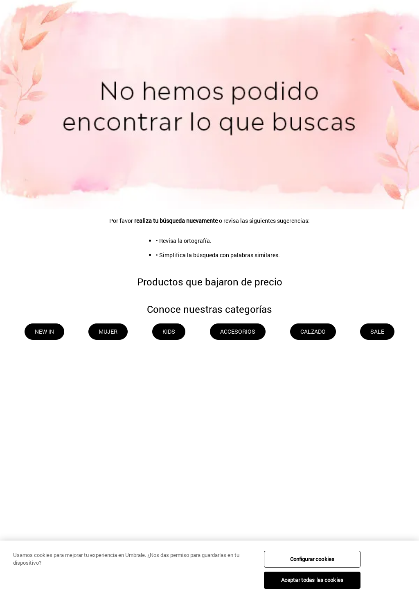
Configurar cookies (312, 559)
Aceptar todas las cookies (312, 580)
